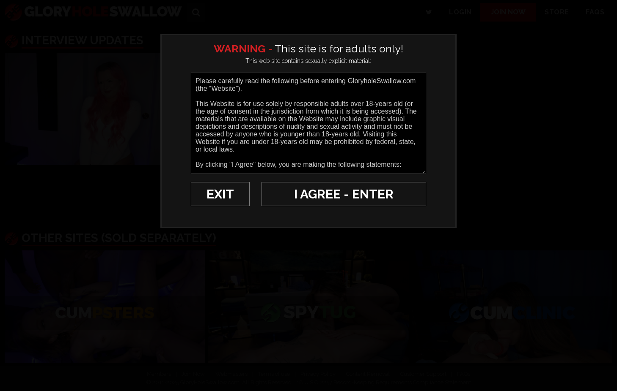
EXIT (220, 194)
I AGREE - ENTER (344, 194)
